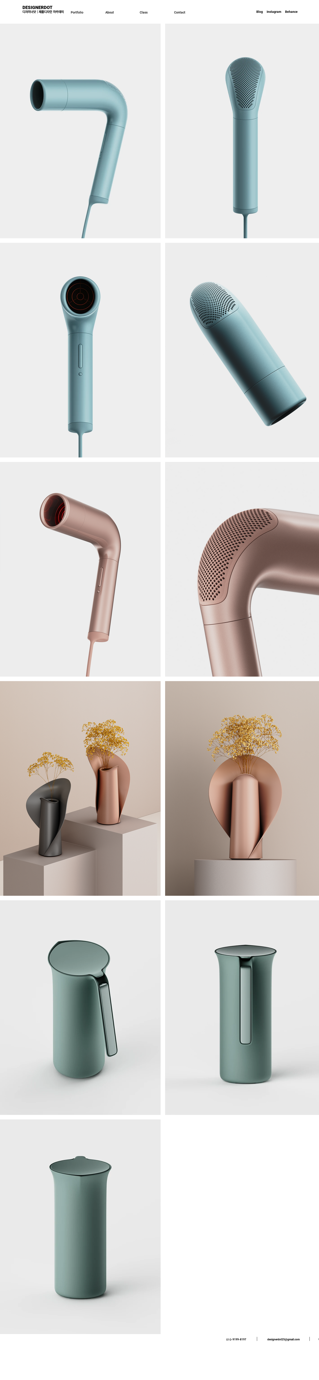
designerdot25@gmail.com (283, 1339)
